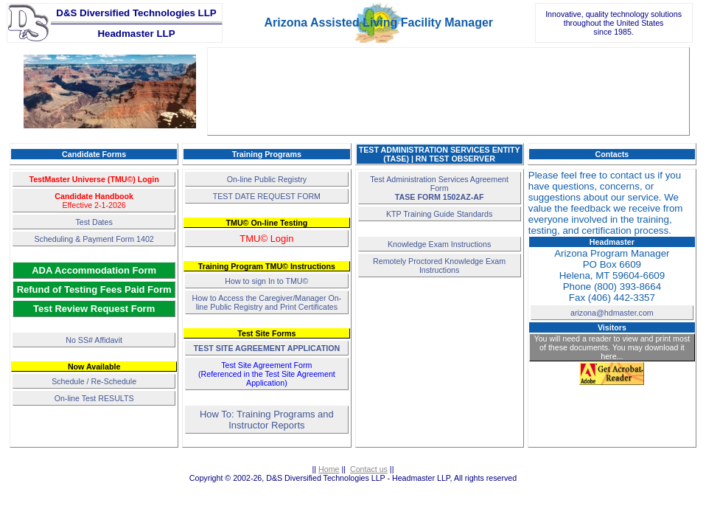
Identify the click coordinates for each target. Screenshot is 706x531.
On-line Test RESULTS (94, 398)
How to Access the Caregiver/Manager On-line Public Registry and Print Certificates (267, 302)
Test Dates (93, 222)
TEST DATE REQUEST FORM (267, 196)
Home (328, 469)
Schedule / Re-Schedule (94, 381)
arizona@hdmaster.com (612, 312)
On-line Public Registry (267, 179)
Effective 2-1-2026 (94, 200)
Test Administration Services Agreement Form (439, 188)
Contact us (369, 469)
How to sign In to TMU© (266, 281)
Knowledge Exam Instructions (439, 244)
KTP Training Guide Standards (439, 213)
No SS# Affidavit (94, 340)
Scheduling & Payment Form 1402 (93, 239)
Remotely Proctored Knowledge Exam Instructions (439, 265)
